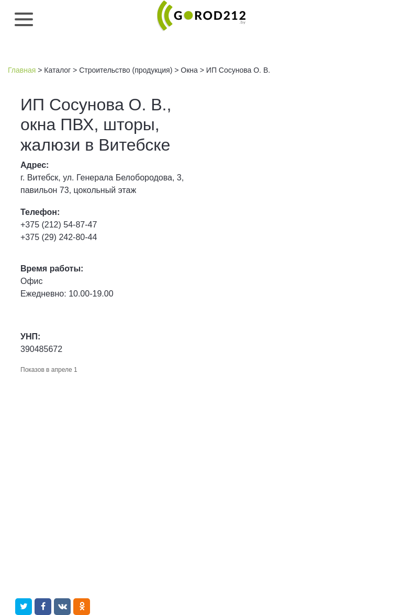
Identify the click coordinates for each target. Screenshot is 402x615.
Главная (22, 70)
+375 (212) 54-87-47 (58, 224)
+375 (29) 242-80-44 (58, 237)
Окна (189, 70)
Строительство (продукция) (125, 70)
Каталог (57, 70)
